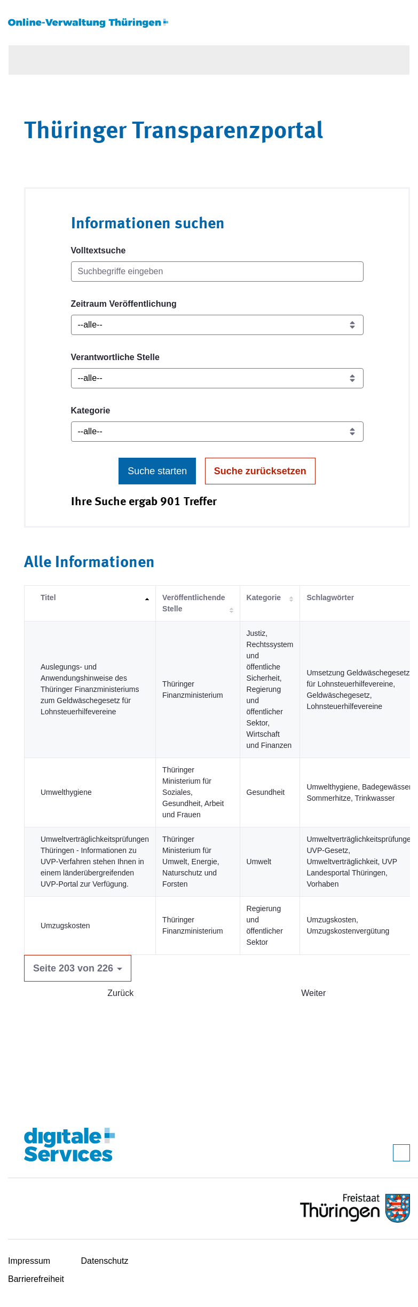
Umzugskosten (65, 925)
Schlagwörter (330, 597)
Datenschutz (105, 1260)
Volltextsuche (98, 250)
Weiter (313, 993)
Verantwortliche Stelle (115, 357)
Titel (48, 597)
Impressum (29, 1260)
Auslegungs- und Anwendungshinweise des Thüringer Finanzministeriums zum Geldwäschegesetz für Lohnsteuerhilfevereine (90, 689)
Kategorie (91, 410)
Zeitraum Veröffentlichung (124, 303)
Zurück (120, 993)
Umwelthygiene (66, 792)
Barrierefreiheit (36, 1279)
